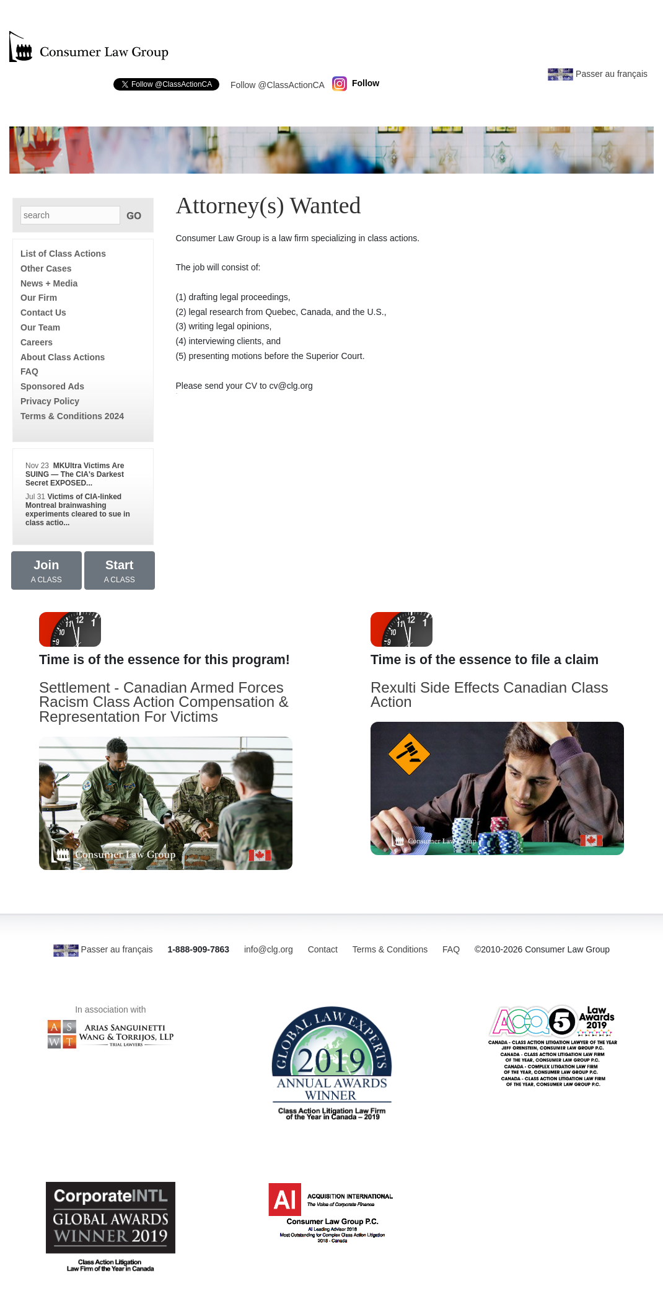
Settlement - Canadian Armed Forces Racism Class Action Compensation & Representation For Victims (164, 702)
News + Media (48, 283)
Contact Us (43, 312)
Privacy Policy (49, 401)
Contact (323, 949)
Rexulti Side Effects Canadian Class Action (489, 695)
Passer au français (598, 74)
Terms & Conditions (390, 949)
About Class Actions (62, 357)
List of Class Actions (63, 254)
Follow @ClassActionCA (278, 85)
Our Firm (38, 298)
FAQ (29, 371)
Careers (36, 342)
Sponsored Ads (52, 386)
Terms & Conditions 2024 (72, 416)
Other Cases (45, 268)
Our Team (40, 327)
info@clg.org (268, 949)
